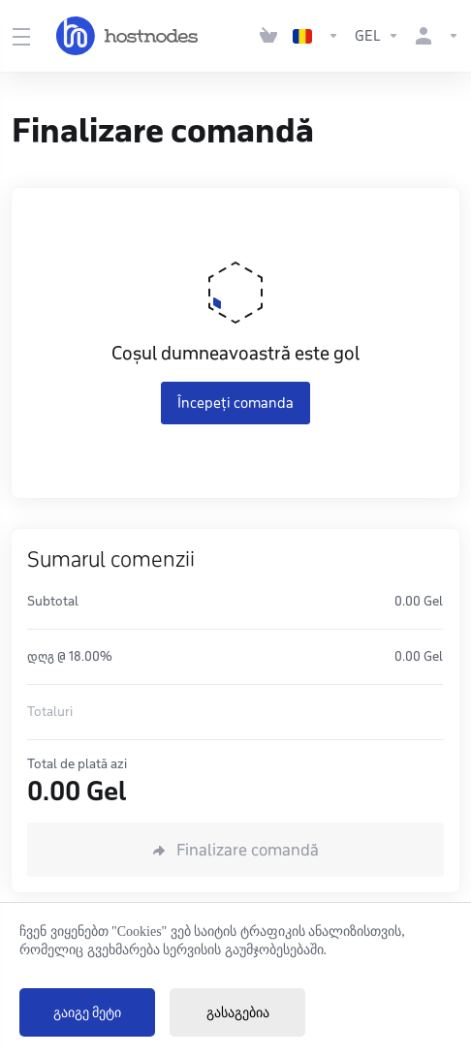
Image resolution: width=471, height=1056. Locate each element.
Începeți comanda (235, 403)
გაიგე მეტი (87, 1013)
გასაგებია (237, 1013)
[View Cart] (268, 35)
